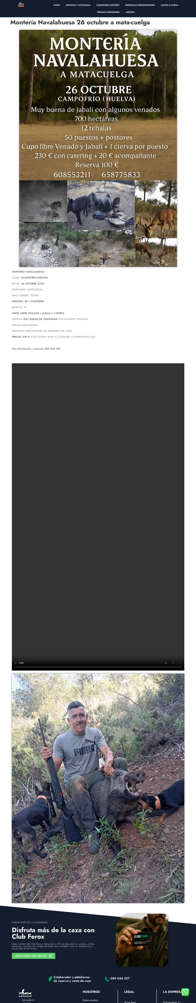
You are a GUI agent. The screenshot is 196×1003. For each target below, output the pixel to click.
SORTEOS (130, 12)
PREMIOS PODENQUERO (108, 12)
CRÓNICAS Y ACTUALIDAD (78, 5)
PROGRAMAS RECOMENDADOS (140, 5)
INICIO (57, 5)
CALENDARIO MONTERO (108, 5)
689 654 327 (120, 978)
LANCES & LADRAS (169, 5)
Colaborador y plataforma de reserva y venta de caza (72, 979)
